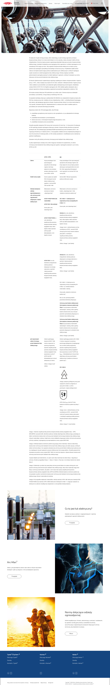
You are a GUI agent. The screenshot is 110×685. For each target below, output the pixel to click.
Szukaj (80, 3)
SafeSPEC (87, 3)
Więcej (71, 633)
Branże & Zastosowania (41, 3)
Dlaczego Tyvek (12, 657)
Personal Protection (17, 3)
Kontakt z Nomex (45, 663)
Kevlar (75, 655)
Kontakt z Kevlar (77, 663)
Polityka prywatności (34, 682)
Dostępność (50, 682)
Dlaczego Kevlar (77, 657)
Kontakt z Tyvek (12, 663)
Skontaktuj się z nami (67, 3)
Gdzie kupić (57, 3)
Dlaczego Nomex (45, 657)
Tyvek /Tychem (13, 655)
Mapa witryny (44, 682)
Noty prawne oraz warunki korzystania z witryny (17, 682)
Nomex (43, 655)
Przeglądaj (72, 522)
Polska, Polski (95, 3)
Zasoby (50, 3)
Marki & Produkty (29, 3)
